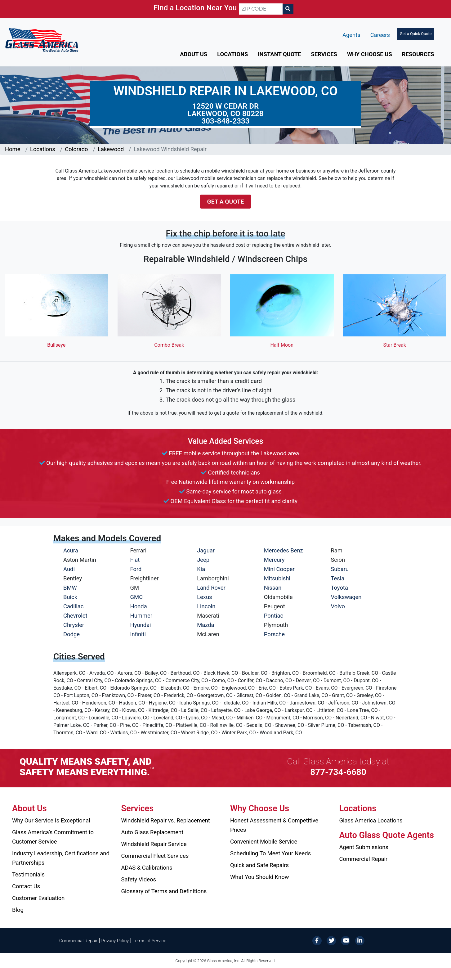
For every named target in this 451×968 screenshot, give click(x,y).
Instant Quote (279, 54)
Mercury (274, 559)
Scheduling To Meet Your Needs (270, 853)
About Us (193, 54)
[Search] (287, 9)
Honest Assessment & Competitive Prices (274, 825)
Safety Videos (138, 879)
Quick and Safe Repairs (259, 865)
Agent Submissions (363, 847)
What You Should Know (259, 877)
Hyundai (140, 625)
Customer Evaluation (38, 898)
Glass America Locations (371, 820)
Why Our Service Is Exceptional (51, 820)
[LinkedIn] (359, 940)
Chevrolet (75, 615)
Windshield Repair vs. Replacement (165, 820)
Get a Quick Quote (415, 33)
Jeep (203, 559)
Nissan (273, 587)
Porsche (274, 634)
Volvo (338, 606)
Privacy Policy (115, 940)
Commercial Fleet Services (155, 856)
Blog (18, 910)
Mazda (205, 625)
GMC (136, 597)
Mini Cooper (279, 569)
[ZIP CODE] (261, 9)
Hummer (141, 615)
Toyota (339, 587)
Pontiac (273, 615)
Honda (138, 606)
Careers (380, 35)
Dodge (71, 634)
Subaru (340, 569)
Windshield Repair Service (154, 844)
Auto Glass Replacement (152, 832)
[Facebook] (317, 940)
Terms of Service (149, 940)
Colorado (76, 149)
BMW (70, 587)
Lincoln (206, 606)
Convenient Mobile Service (263, 841)
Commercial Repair (363, 859)
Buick (70, 597)
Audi (69, 569)
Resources (418, 54)
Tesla (337, 578)
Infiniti (138, 634)
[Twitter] (331, 940)
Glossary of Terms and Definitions (164, 891)
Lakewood (111, 149)
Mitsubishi (277, 578)
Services (324, 54)
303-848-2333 (226, 121)
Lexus (204, 597)
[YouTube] (345, 940)
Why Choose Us (369, 54)
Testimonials (28, 874)
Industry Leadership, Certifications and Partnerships (60, 858)
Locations (232, 54)
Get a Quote (225, 201)
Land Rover (211, 587)
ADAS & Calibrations (146, 867)
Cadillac (73, 606)
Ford (136, 569)
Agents (351, 35)
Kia (201, 569)
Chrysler (73, 625)
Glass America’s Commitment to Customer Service (53, 837)
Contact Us (26, 886)
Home (12, 149)
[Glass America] (41, 40)
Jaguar (206, 550)
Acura (70, 550)
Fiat (135, 559)
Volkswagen (346, 597)
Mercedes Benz (283, 550)
